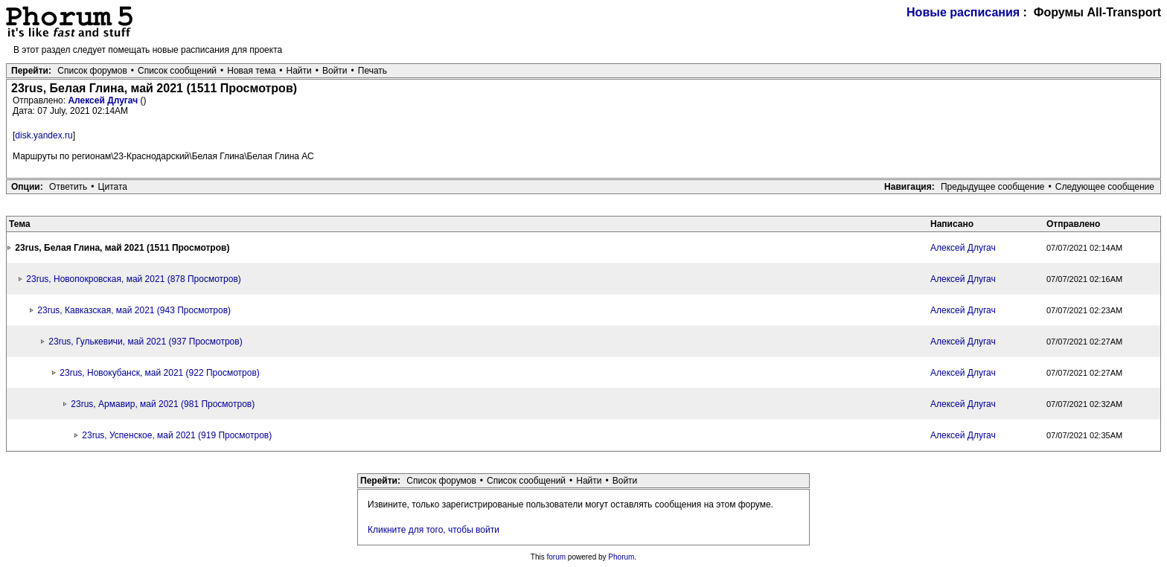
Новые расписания (963, 12)
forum (556, 557)
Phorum (621, 557)
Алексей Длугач (104, 100)
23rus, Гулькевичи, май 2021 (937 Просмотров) (145, 341)
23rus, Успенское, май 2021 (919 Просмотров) (177, 435)
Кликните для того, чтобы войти (433, 530)
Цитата (112, 187)
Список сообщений (177, 70)
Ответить (68, 187)
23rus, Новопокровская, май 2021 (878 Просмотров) (133, 279)
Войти (335, 70)
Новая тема (251, 70)
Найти (299, 70)
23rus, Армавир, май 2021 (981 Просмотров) (163, 404)
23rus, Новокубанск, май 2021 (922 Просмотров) (159, 373)
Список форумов (92, 70)
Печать (372, 70)
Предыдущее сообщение (993, 187)
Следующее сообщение (1104, 187)
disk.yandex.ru (43, 135)
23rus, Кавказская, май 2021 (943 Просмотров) (134, 310)
